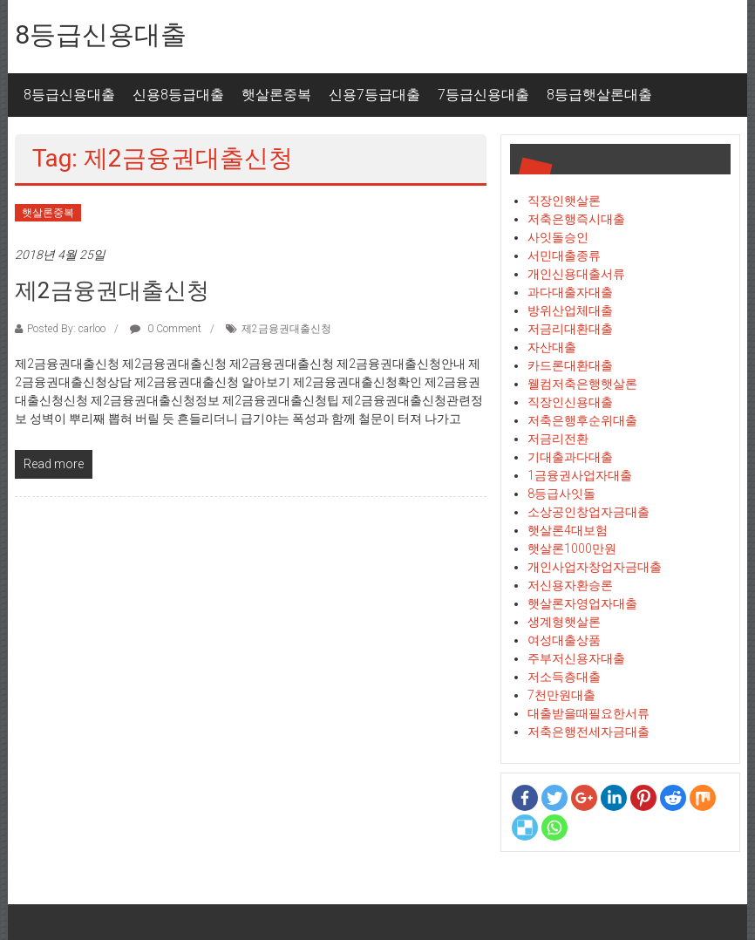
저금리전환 (557, 439)
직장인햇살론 (564, 201)
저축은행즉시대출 (576, 219)
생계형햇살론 (564, 622)
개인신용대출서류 (576, 274)
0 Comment (165, 329)
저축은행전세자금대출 (588, 732)
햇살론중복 (276, 94)
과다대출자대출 (570, 292)
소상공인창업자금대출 (588, 512)
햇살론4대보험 (567, 530)
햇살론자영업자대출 (582, 603)
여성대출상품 (564, 640)
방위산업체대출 (570, 310)
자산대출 (551, 347)
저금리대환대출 (570, 329)
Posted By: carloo (66, 329)
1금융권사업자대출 (579, 475)
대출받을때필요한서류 (588, 713)
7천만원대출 (561, 695)
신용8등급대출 (178, 94)
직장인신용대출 (570, 402)
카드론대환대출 (570, 365)
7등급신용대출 (483, 94)
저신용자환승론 (570, 585)
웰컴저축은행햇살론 (582, 384)
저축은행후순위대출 (582, 420)
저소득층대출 (564, 677)
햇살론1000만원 (571, 548)
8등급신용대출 (101, 34)
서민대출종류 (564, 255)
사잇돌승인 (557, 237)
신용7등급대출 (374, 94)
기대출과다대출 (570, 457)
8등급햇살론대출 (599, 94)
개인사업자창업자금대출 (594, 567)
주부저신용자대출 (576, 658)
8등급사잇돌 (561, 494)
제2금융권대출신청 (112, 290)
